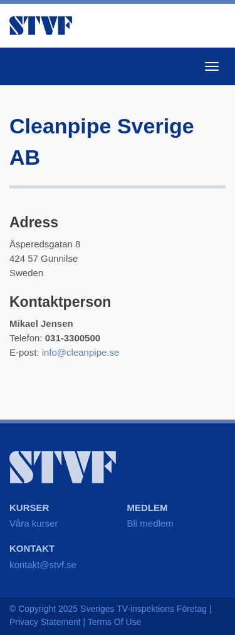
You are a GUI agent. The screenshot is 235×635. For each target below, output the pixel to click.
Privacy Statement (45, 622)
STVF (40, 25)
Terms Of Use (115, 622)
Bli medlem (150, 523)
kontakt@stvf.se (42, 564)
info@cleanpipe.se (81, 352)
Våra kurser (33, 523)
